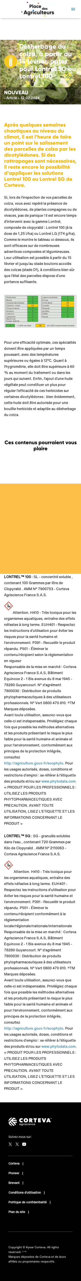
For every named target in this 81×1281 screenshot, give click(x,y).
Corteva (14, 1163)
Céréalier (16, 33)
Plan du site (17, 1212)
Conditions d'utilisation (25, 1192)
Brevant (14, 1182)
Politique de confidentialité (28, 1202)
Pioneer (14, 1173)
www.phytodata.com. (59, 781)
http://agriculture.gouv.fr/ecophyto (33, 763)
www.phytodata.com (58, 1046)
